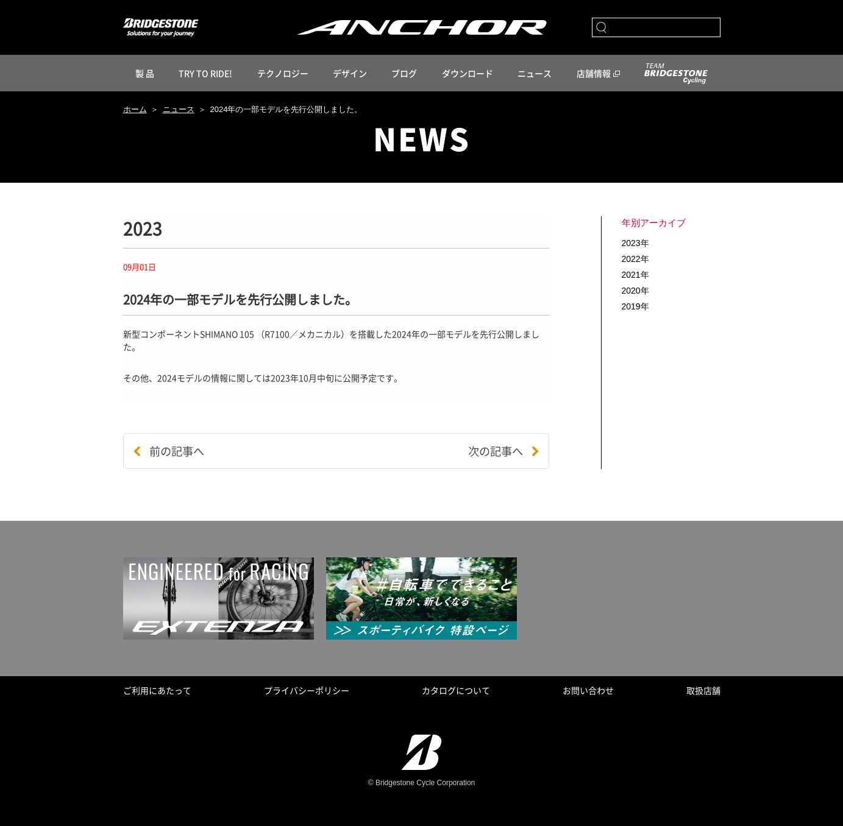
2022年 (635, 259)
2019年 (635, 306)
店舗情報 (594, 73)
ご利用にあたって (157, 690)
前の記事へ (168, 451)
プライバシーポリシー (306, 690)
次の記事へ (503, 451)
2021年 (635, 275)
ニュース (535, 73)
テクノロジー (282, 73)
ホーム (135, 109)
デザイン (350, 73)
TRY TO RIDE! (205, 73)
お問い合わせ (588, 690)
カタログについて (456, 690)
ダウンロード (467, 73)
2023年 (635, 243)
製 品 (144, 73)
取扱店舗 (703, 690)
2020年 (635, 290)
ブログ (404, 73)
